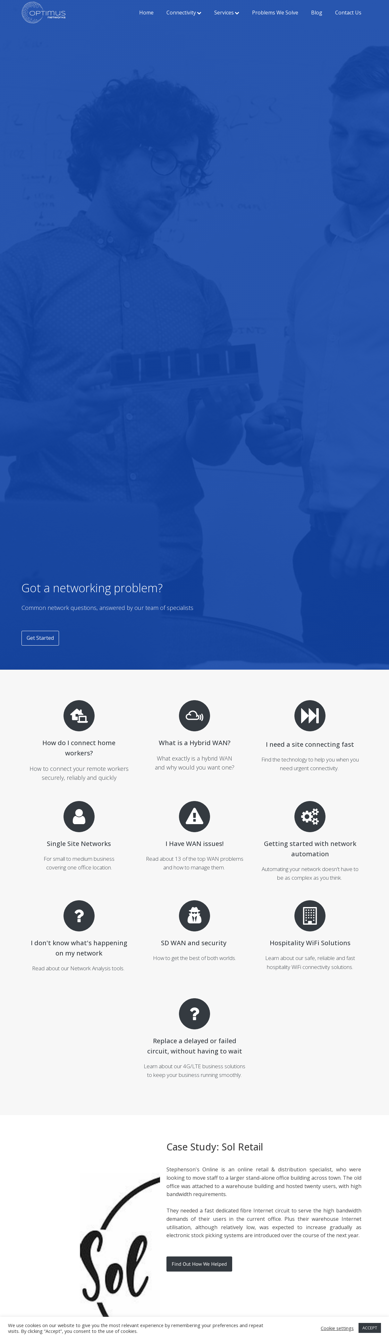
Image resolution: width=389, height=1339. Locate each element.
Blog (316, 12)
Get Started (40, 637)
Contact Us (348, 12)
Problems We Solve (275, 12)
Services (226, 12)
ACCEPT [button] (369, 1328)
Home (146, 12)
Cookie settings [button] (337, 1328)
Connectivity (183, 12)
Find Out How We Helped (199, 1264)
